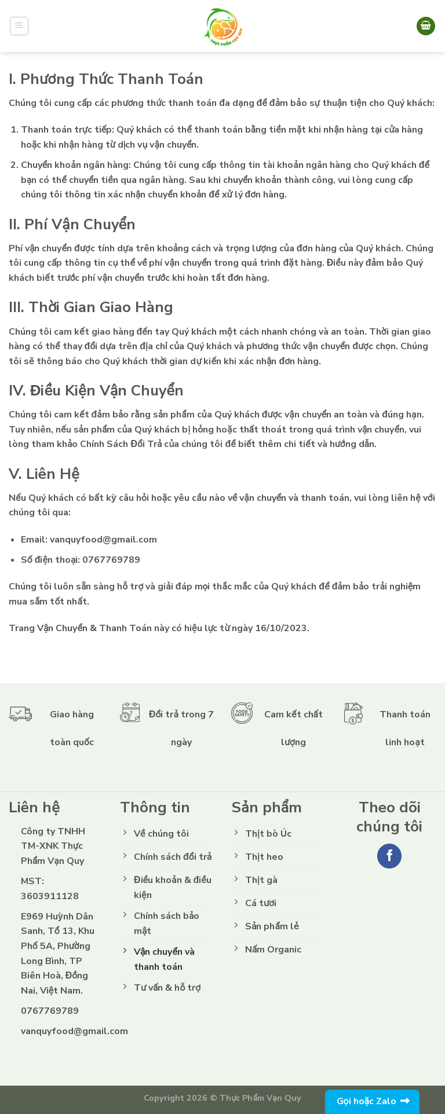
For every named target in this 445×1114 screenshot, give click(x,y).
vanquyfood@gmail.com (103, 539)
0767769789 (111, 560)
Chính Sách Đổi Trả (121, 444)
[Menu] (19, 26)
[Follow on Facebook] (389, 856)
